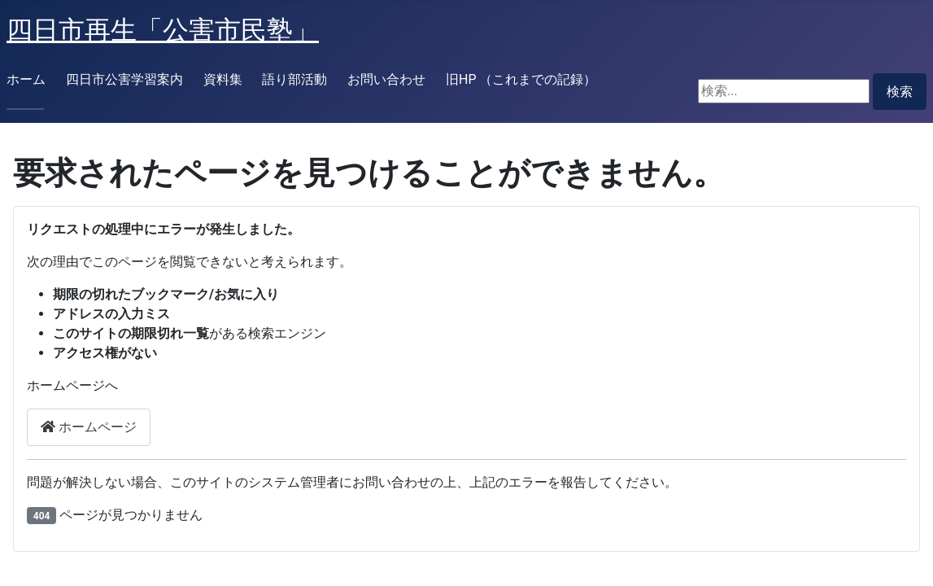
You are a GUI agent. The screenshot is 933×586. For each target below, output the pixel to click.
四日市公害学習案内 (124, 79)
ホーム (26, 79)
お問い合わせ (386, 79)
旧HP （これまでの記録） (521, 79)
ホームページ (89, 427)
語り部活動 (294, 79)
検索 (900, 91)
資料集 (222, 79)
